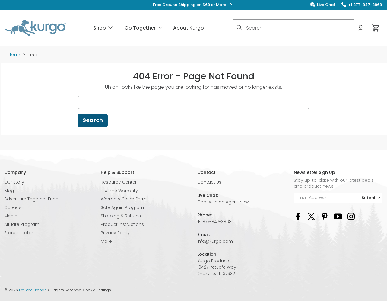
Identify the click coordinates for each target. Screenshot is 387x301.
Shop (103, 27)
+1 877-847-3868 (214, 222)
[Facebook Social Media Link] (298, 216)
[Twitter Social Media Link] (311, 216)
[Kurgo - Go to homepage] (35, 28)
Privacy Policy (115, 233)
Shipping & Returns (121, 216)
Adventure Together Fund (31, 199)
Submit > (371, 198)
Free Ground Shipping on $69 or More (193, 5)
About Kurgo (188, 27)
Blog (9, 190)
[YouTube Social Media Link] (338, 216)
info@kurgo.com (215, 241)
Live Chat (326, 5)
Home (15, 54)
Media (10, 216)
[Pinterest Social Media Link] (324, 216)
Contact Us (209, 182)
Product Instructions (122, 224)
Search (93, 120)
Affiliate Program (22, 224)
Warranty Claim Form (124, 199)
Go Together (144, 27)
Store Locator (18, 233)
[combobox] (293, 28)
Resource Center (119, 182)
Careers (12, 207)
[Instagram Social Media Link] (351, 216)
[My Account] (361, 28)
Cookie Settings (97, 290)
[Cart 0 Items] (376, 28)
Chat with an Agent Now (223, 202)
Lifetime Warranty (119, 190)
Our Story (14, 182)
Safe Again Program (122, 207)
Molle (106, 241)
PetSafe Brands (32, 290)
